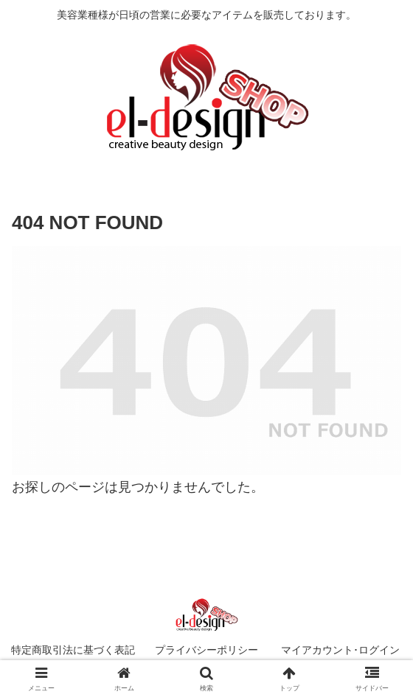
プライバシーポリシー (206, 650)
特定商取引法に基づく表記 (73, 650)
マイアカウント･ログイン (340, 650)
